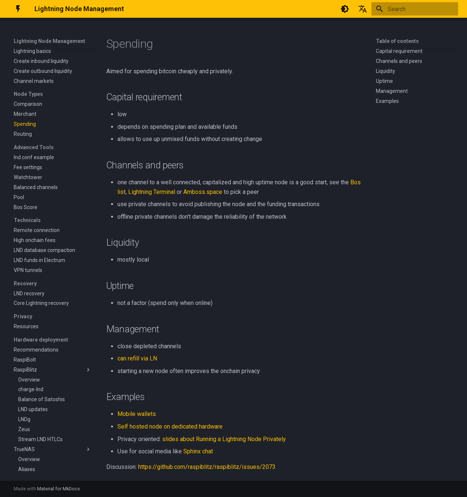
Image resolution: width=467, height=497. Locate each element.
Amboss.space (202, 191)
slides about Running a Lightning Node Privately (224, 439)
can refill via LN (137, 358)
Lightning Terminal (151, 191)
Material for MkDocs (58, 488)
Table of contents (397, 41)
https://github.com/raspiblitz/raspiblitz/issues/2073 (207, 466)
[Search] (414, 9)
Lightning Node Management (49, 41)
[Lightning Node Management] (18, 8)
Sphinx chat (198, 451)
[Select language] (362, 8)
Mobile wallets (136, 413)
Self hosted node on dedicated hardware (170, 426)
